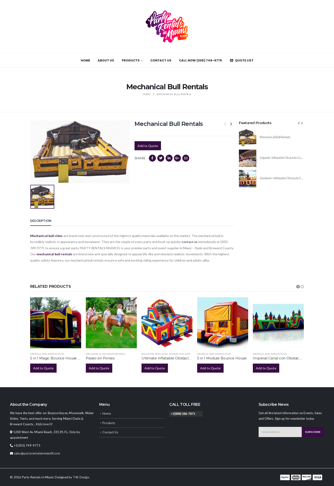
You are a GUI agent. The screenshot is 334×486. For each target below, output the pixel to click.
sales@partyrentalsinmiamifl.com (37, 453)
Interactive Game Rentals (185, 353)
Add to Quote (148, 146)
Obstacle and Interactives (47, 353)
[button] (298, 286)
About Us (106, 60)
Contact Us (160, 60)
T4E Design (81, 477)
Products (131, 60)
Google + (177, 158)
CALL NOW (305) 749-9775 (200, 60)
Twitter (160, 158)
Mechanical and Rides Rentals (105, 353)
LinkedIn (169, 158)
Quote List (242, 60)
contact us (190, 242)
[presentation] (299, 122)
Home (85, 60)
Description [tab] (40, 221)
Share (140, 158)
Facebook (152, 158)
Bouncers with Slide (154, 353)
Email (185, 158)
